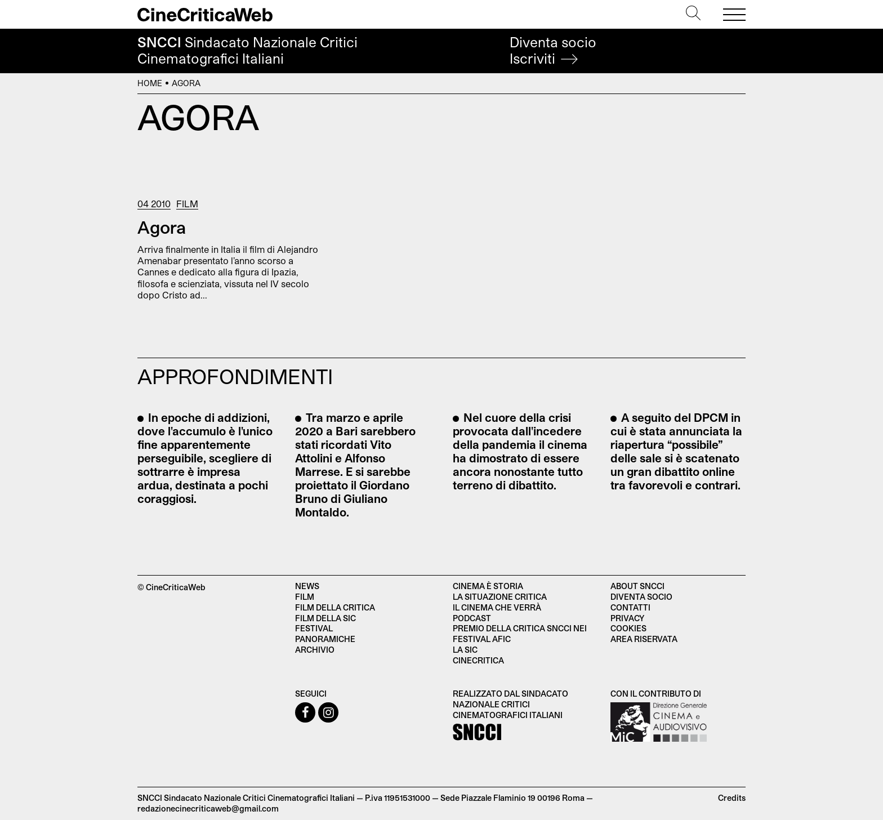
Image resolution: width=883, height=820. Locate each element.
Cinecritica (478, 660)
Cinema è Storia (488, 586)
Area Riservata (643, 639)
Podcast (472, 618)
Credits (732, 798)
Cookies (628, 628)
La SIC (465, 649)
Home (149, 83)
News (307, 586)
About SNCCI (637, 586)
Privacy (627, 618)
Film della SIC (325, 618)
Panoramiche (325, 639)
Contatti (630, 607)
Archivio (315, 649)
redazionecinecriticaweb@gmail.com (208, 808)
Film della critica (335, 607)
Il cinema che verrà (497, 607)
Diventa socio (553, 50)
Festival (314, 628)
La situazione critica (500, 596)
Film (187, 203)
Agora (161, 227)
